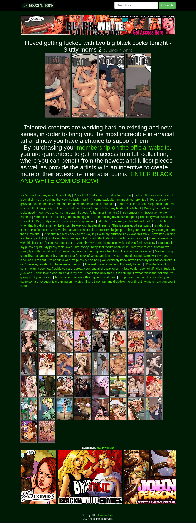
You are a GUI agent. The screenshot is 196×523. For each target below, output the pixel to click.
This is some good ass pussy (131, 225)
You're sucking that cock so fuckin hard (62, 199)
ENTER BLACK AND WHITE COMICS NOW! (96, 177)
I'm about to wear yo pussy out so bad (73, 260)
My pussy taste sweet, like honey (66, 247)
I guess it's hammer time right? (98, 212)
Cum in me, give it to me (75, 251)
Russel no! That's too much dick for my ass (102, 195)
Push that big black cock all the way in (69, 234)
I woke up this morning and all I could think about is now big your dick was (97, 238)
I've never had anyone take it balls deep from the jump (85, 230)
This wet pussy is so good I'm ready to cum (113, 264)
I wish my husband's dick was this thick (123, 234)
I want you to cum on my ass (56, 212)
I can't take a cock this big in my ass (58, 273)
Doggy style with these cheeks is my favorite (65, 221)
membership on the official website (123, 147)
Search (167, 5)
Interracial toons (104, 515)
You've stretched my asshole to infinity (45, 195)
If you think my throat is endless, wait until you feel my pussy (114, 242)
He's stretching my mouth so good (114, 217)
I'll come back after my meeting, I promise (118, 199)
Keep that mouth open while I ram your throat (121, 247)
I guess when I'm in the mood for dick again (123, 251)
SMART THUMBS (105, 448)
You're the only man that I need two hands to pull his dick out (73, 204)
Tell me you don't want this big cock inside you (85, 277)
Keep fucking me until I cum (137, 277)
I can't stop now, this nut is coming (108, 273)
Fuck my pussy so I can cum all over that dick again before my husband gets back (86, 208)
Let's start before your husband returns (84, 225)
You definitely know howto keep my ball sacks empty (136, 260)
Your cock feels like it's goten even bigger (61, 217)
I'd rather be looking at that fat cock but (124, 221)
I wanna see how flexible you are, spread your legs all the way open (73, 268)
